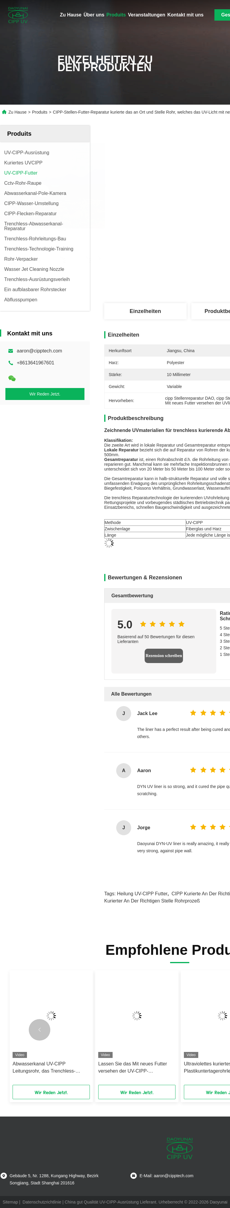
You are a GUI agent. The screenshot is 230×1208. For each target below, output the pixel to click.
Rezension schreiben (164, 655)
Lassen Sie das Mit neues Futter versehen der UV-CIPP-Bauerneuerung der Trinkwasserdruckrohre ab (132, 1068)
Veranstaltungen (146, 14)
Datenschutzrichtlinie (41, 1202)
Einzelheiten (145, 311)
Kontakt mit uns (185, 14)
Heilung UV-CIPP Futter (142, 893)
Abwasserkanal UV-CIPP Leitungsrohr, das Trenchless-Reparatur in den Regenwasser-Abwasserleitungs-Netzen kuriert (47, 1068)
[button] (39, 1030)
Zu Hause (70, 14)
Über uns (94, 14)
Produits (116, 14)
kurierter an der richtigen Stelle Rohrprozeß (152, 900)
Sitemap (10, 1202)
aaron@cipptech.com (39, 350)
